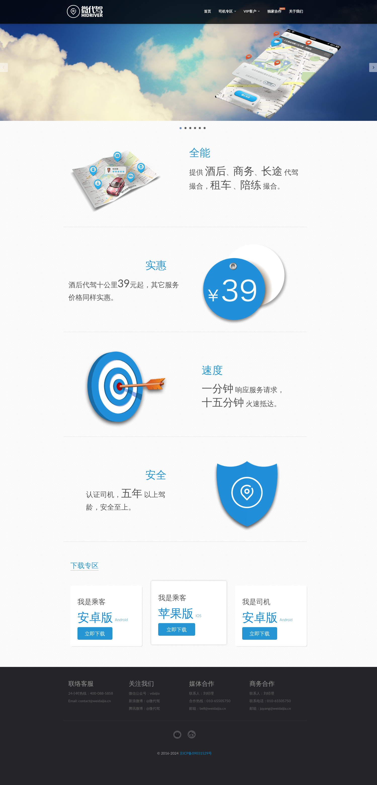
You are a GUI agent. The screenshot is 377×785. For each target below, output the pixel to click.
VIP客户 (252, 11)
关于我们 (296, 11)
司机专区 (227, 11)
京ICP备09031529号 (196, 753)
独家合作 (274, 11)
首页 (207, 11)
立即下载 (95, 633)
